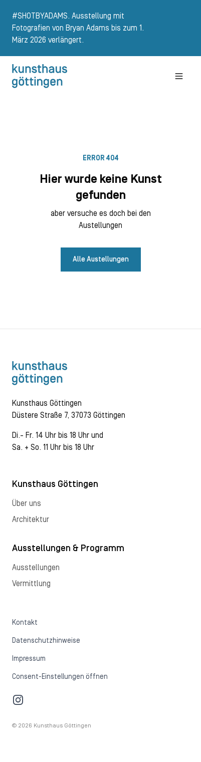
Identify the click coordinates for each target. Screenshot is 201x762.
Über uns (26, 503)
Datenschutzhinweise (46, 641)
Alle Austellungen (101, 260)
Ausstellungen (36, 567)
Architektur (30, 519)
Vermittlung (31, 583)
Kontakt (25, 623)
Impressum (29, 659)
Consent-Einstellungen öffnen (60, 677)
